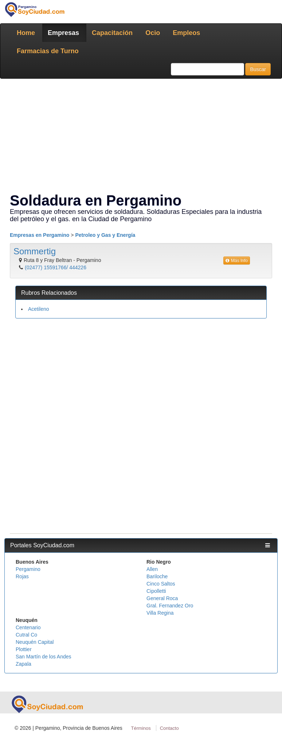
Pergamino (28, 569)
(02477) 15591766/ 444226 (55, 267)
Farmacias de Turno (48, 51)
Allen (152, 569)
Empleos (186, 32)
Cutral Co (26, 635)
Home (26, 32)
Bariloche (157, 576)
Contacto (169, 728)
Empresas (63, 32)
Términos (141, 728)
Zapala (23, 664)
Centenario (28, 627)
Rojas (22, 576)
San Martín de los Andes (43, 656)
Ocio (152, 32)
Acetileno (38, 309)
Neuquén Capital (35, 642)
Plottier (24, 649)
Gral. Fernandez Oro (169, 605)
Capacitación (112, 32)
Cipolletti (156, 591)
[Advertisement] (141, 377)
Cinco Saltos (160, 584)
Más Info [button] (237, 260)
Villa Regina (159, 613)
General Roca (162, 598)
